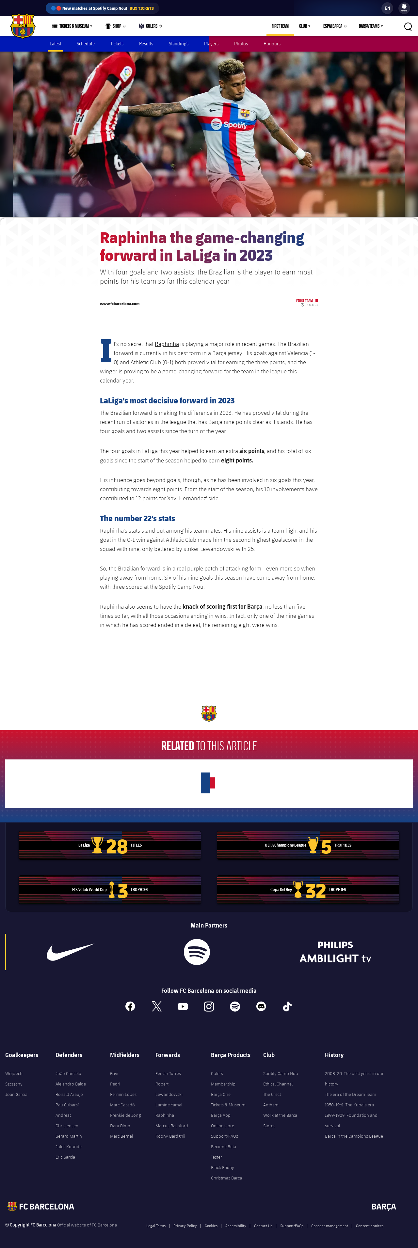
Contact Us (263, 1224)
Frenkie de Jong (125, 1114)
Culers (148, 27)
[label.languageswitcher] (387, 8)
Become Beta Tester (223, 1151)
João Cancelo (68, 1072)
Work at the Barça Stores (280, 1119)
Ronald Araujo (69, 1093)
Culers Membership (223, 1077)
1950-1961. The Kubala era (349, 1103)
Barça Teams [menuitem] (369, 26)
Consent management (329, 1224)
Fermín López (123, 1093)
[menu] (404, 8)
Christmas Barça (226, 1176)
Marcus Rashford (171, 1124)
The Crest (272, 1093)
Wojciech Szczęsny (14, 1077)
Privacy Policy (185, 1224)
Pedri (115, 1082)
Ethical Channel (278, 1082)
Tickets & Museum (228, 1103)
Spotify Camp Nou (280, 1072)
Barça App (221, 1114)
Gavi (114, 1072)
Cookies (211, 1224)
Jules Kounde (69, 1145)
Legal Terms (156, 1224)
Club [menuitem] (303, 26)
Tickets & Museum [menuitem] (74, 26)
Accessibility (235, 1224)
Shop (113, 27)
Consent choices (369, 1224)
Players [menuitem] (211, 43)
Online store (222, 1124)
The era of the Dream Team (350, 1093)
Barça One (221, 1093)
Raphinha (167, 342)
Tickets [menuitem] (116, 43)
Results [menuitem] (146, 43)
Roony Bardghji (170, 1135)
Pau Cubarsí (67, 1103)
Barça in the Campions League (354, 1135)
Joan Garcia (16, 1093)
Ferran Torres (168, 1072)
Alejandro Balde (71, 1082)
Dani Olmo (120, 1124)
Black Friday (222, 1166)
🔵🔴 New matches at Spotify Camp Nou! (102, 8)
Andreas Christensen (67, 1119)
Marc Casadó (122, 1103)
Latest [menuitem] (55, 43)
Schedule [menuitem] (86, 43)
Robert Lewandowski (169, 1088)
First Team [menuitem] (280, 26)
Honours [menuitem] (272, 43)
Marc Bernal (121, 1135)
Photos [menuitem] (241, 43)
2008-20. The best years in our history (354, 1077)
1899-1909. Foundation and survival (351, 1119)
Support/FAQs (224, 1135)
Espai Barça (332, 26)
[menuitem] (404, 6)
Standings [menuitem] (178, 43)
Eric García (65, 1156)
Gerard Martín (69, 1135)
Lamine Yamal (168, 1103)
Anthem (271, 1103)
